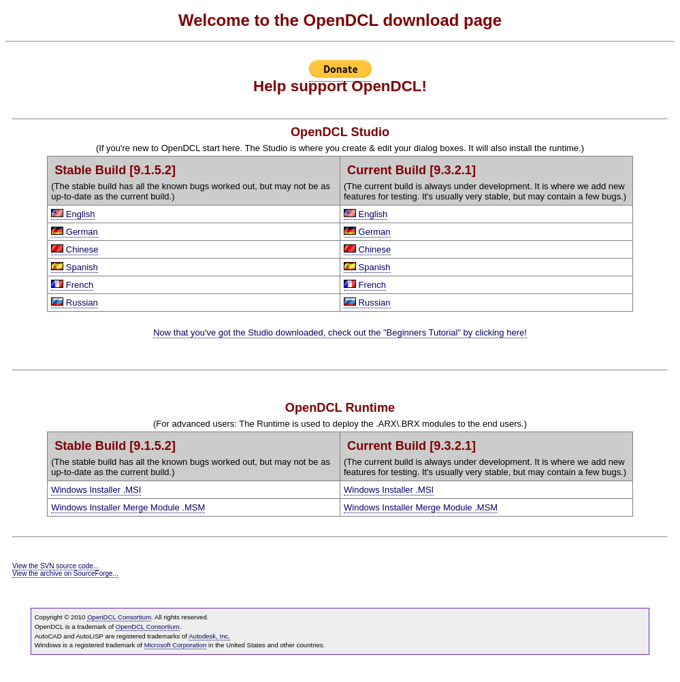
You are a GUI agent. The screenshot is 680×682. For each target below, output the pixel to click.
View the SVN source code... (55, 566)
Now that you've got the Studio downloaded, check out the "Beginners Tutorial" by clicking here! (340, 332)
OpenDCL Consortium (119, 617)
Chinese (74, 249)
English (73, 214)
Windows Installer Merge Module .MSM (128, 507)
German (74, 232)
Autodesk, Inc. (209, 636)
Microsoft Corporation (175, 645)
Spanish (74, 267)
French (72, 285)
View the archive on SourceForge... (65, 573)
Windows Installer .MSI (96, 490)
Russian (74, 302)
